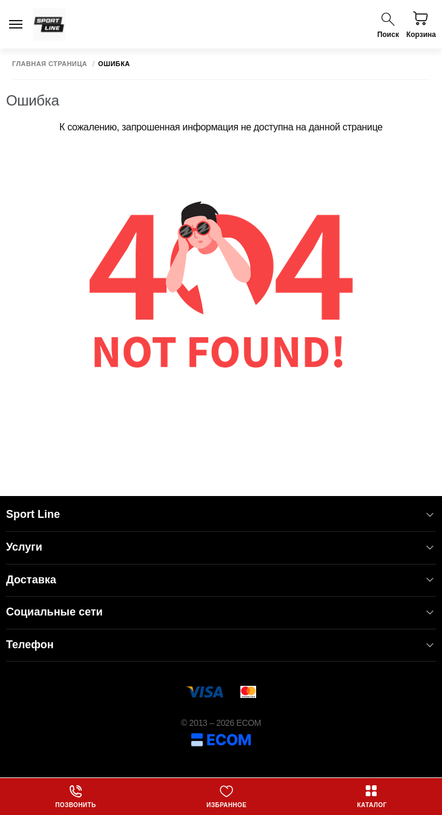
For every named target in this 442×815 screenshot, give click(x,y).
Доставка (221, 580)
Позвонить (75, 796)
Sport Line (221, 514)
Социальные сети (221, 612)
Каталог (372, 796)
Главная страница (49, 64)
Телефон (221, 645)
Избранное (226, 796)
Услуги (221, 547)
